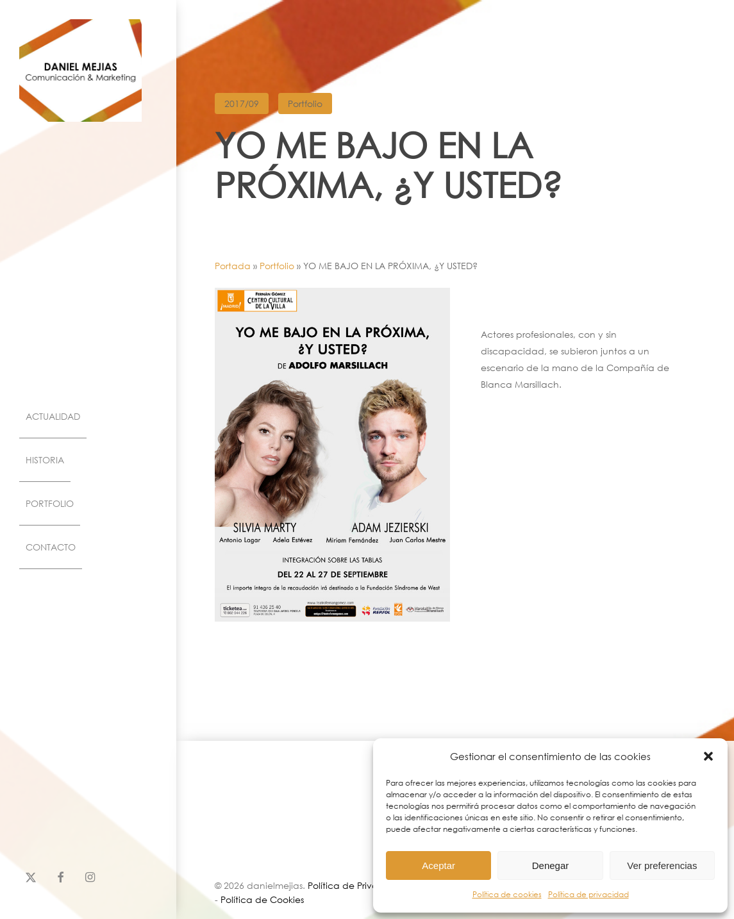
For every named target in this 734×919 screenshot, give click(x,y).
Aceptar (438, 865)
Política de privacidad (588, 894)
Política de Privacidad (356, 885)
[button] (708, 756)
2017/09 (241, 103)
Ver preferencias (662, 865)
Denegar (550, 865)
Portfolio (305, 103)
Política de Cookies (262, 899)
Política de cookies (507, 894)
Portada (233, 266)
